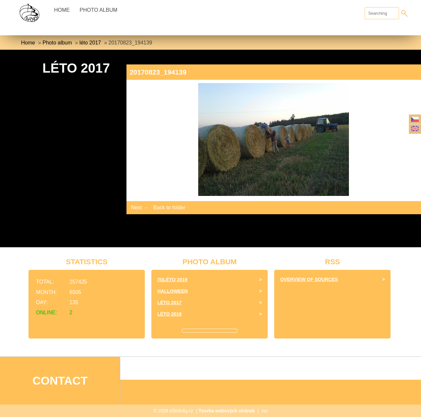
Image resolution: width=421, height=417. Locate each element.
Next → (139, 207)
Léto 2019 (169, 314)
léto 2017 (90, 42)
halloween (172, 291)
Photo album (98, 10)
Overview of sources (309, 279)
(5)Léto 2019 (172, 279)
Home (62, 10)
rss (264, 410)
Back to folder (169, 207)
